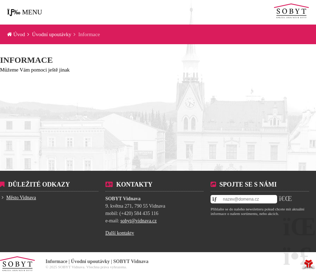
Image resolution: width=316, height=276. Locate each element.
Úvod (291, 11)
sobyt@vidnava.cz (139, 220)
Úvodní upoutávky (51, 34)
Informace (26, 60)
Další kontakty (119, 233)
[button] (24, 12)
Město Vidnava (21, 197)
